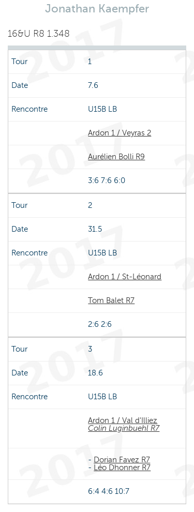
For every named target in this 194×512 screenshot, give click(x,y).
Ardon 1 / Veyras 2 (119, 133)
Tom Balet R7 (111, 300)
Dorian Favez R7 (122, 460)
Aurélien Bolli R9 (116, 157)
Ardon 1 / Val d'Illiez (122, 420)
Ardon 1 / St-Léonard (124, 277)
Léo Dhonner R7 (122, 467)
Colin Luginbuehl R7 (123, 428)
